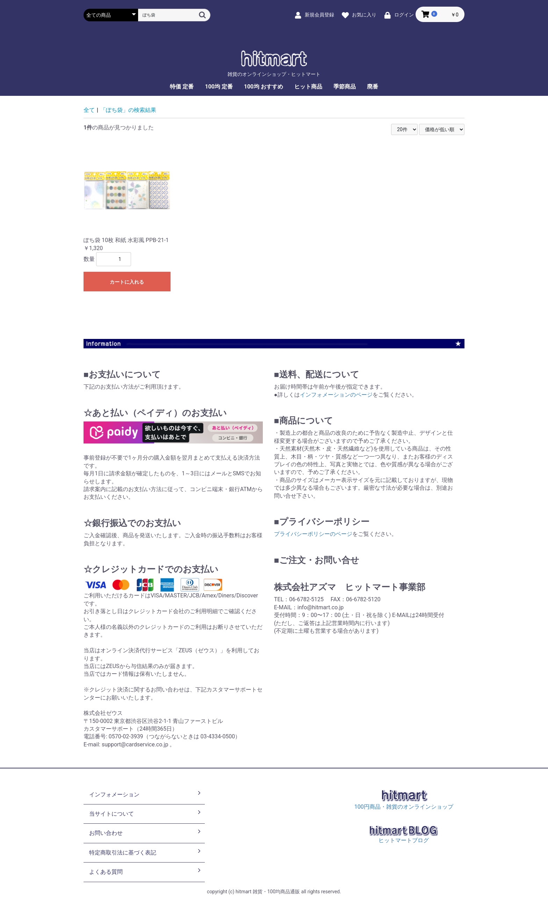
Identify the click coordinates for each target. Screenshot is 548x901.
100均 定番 (219, 86)
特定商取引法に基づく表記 (145, 852)
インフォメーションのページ (336, 394)
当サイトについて (145, 813)
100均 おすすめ (263, 86)
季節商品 (344, 86)
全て (89, 110)
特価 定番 (182, 86)
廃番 (372, 86)
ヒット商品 (308, 86)
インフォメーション (145, 794)
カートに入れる (127, 282)
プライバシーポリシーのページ (313, 534)
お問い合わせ (145, 832)
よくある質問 (145, 871)
